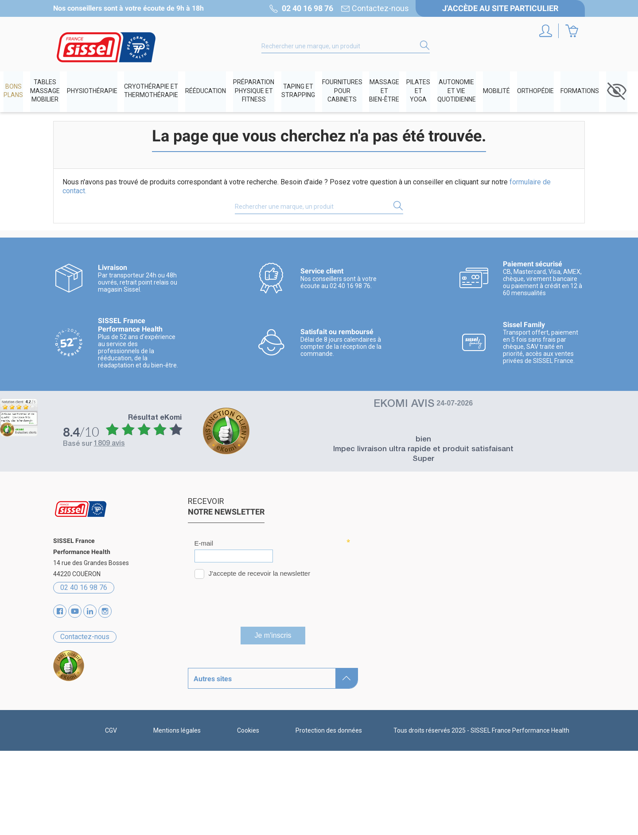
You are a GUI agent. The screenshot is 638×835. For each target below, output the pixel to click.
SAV (194, 742)
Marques (202, 680)
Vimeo (90, 612)
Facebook (59, 612)
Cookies (248, 814)
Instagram (105, 612)
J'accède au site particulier (500, 8)
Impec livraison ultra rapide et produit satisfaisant (423, 451)
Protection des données (329, 814)
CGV (111, 814)
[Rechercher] (345, 46)
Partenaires (206, 711)
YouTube (75, 612)
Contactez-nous (380, 8)
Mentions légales (177, 814)
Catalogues (206, 695)
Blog (195, 726)
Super (423, 460)
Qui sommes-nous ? (219, 664)
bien (423, 441)
